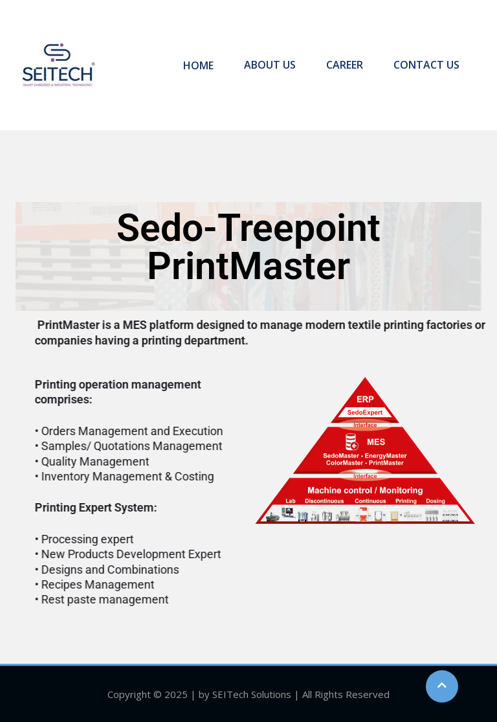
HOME (203, 65)
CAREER (345, 65)
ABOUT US (273, 65)
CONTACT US (426, 65)
